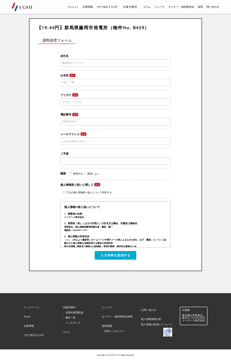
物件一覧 (70, 317)
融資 (79, 173)
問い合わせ (213, 7)
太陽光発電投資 (74, 312)
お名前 (115, 79)
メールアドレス (115, 137)
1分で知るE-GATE (34, 335)
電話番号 (115, 118)
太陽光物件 (130, 7)
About (73, 7)
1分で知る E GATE (107, 7)
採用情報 (107, 326)
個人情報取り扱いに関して (86, 188)
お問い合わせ (148, 310)
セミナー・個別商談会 (181, 7)
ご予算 (115, 157)
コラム (147, 7)
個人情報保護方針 (151, 319)
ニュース (159, 7)
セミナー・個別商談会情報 (117, 316)
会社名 (115, 59)
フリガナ (115, 98)
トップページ (31, 307)
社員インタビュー (114, 331)
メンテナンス (73, 323)
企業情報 (88, 7)
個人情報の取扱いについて (156, 324)
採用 (200, 7)
